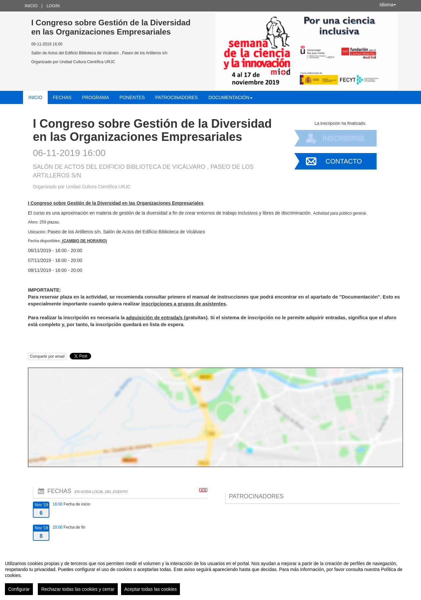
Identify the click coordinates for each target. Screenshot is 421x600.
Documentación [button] (231, 97)
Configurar (19, 589)
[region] (210, 575)
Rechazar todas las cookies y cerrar (77, 589)
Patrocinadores (176, 97)
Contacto (344, 161)
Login (53, 5)
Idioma (388, 4)
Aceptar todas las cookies (150, 589)
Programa (95, 97)
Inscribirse (344, 138)
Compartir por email (47, 356)
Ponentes (132, 97)
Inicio (31, 5)
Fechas (62, 97)
